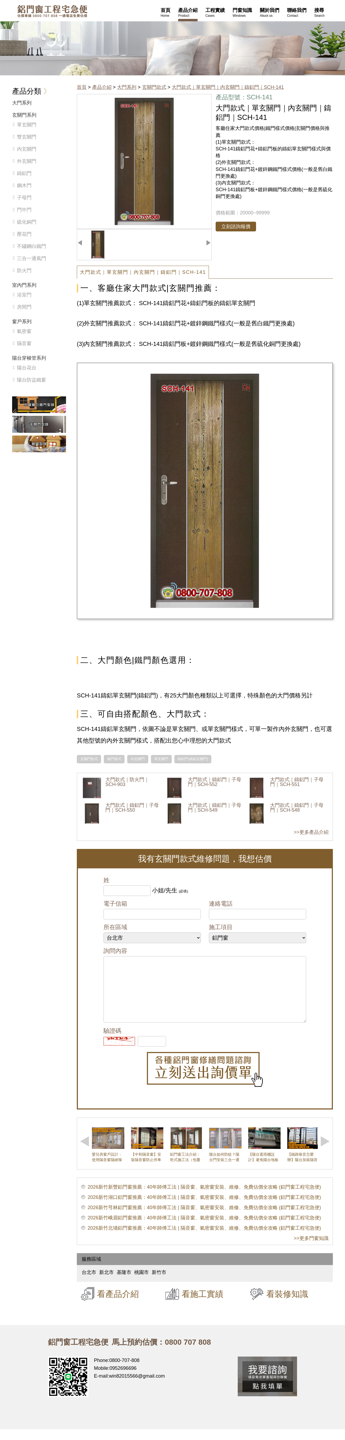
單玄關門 (161, 759)
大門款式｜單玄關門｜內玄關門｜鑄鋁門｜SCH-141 (228, 87)
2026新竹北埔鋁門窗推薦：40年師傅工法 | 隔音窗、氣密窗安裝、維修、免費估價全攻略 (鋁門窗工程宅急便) (204, 1239)
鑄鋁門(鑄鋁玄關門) (193, 759)
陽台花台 (26, 367)
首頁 (82, 87)
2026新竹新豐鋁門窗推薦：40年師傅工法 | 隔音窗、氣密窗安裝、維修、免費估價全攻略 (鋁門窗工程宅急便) (204, 1197)
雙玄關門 (26, 137)
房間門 (24, 307)
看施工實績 (202, 1304)
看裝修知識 (287, 1304)
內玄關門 (138, 759)
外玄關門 (26, 161)
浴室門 (24, 295)
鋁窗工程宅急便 (52, 11)
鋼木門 (24, 185)
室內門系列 (24, 285)
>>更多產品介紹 (311, 832)
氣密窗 (24, 331)
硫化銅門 (26, 222)
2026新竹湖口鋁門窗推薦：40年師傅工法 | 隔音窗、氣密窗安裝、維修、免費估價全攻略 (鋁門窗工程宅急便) (204, 1208)
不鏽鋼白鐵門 (31, 246)
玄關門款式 (154, 87)
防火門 (24, 270)
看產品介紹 (118, 1304)
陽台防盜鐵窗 (31, 380)
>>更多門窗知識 (311, 1249)
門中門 (24, 210)
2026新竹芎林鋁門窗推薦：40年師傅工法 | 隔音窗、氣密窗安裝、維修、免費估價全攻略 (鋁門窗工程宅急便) (204, 1218)
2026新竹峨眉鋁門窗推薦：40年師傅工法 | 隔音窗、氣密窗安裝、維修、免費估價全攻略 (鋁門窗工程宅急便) (204, 1228)
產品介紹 (102, 87)
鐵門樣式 (114, 759)
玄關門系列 (24, 115)
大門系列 (126, 87)
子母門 (24, 197)
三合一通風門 (31, 258)
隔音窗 (24, 343)
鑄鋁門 (24, 173)
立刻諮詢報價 (235, 226)
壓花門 (24, 234)
